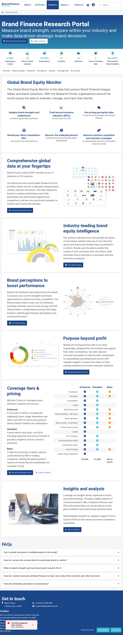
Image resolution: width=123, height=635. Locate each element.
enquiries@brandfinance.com (47, 606)
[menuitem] (27, 4)
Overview (6, 71)
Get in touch (75, 71)
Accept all (115, 630)
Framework (31, 71)
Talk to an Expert (38, 41)
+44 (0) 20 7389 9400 (44, 603)
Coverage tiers (63, 71)
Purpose (52, 71)
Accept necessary (87, 630)
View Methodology (73, 265)
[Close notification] (32, 625)
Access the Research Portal (15, 41)
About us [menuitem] (65, 5)
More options (103, 630)
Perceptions (42, 71)
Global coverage (18, 71)
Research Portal (11, 12)
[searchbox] (109, 4)
